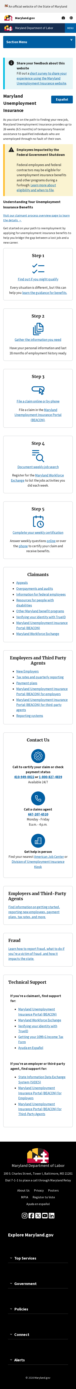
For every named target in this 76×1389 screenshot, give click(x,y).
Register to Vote (44, 1197)
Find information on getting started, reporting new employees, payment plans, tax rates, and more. (34, 912)
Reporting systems (29, 715)
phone (23, 546)
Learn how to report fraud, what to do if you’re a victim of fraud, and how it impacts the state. (36, 954)
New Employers (27, 671)
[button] (62, 99)
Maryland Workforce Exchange (37, 634)
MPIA (24, 1197)
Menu (70, 28)
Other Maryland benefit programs (40, 611)
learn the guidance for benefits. (44, 293)
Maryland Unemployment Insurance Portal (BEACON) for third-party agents (42, 705)
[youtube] (45, 1216)
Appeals (22, 582)
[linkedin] (51, 1216)
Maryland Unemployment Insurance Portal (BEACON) (38, 415)
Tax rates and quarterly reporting (40, 677)
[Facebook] (31, 1216)
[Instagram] (24, 1216)
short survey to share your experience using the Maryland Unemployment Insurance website (42, 78)
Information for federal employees (41, 594)
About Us (23, 1190)
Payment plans (26, 683)
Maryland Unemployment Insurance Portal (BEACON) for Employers (40, 1093)
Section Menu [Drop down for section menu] (16, 42)
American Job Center (49, 856)
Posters (53, 1190)
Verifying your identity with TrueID (41, 617)
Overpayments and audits (34, 588)
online (51, 541)
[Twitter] (38, 1216)
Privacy (39, 1190)
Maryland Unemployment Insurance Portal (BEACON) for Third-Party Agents (40, 1109)
